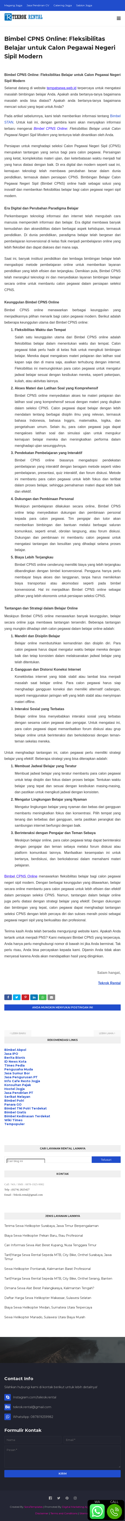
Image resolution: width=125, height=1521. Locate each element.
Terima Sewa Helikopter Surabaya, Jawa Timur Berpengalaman (51, 1226)
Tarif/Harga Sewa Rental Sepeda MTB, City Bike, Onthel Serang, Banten (58, 1279)
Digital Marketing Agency (78, 1506)
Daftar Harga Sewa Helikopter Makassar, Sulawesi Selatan (47, 1298)
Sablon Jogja (84, 5)
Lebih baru (18, 1033)
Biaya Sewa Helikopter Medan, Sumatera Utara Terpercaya (48, 1307)
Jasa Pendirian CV (38, 5)
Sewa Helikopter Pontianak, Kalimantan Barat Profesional (47, 1269)
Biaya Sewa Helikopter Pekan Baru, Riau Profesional (43, 1236)
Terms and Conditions (63, 1513)
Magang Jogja (13, 5)
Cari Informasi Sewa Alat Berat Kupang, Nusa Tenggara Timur (50, 1245)
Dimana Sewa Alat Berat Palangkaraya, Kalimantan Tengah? (49, 1288)
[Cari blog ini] (26, 1161)
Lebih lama (106, 1033)
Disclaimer (41, 1513)
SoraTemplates (33, 1506)
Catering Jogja (62, 5)
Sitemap (84, 1513)
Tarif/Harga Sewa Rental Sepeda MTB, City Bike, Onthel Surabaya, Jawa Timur (58, 1257)
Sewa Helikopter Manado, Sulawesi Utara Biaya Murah (44, 1317)
